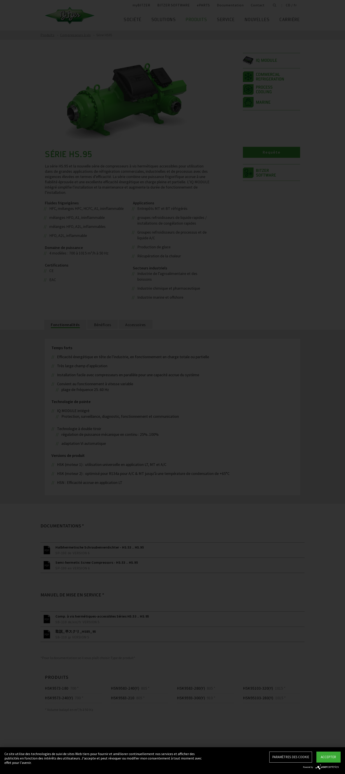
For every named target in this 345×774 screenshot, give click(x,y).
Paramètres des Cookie (290, 757)
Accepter (328, 757)
